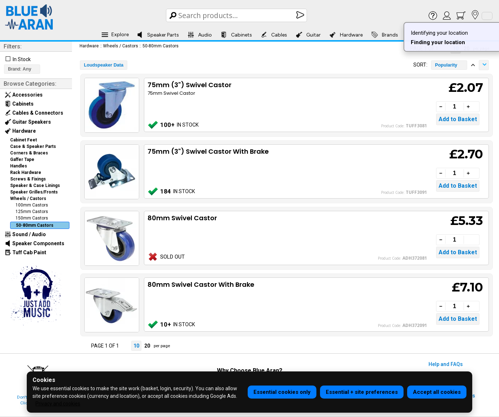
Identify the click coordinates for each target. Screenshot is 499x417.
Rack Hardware (25, 172)
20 (147, 346)
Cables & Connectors (34, 113)
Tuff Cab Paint (25, 252)
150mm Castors (32, 218)
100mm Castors (32, 205)
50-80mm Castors (35, 225)
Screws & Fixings (28, 179)
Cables (274, 34)
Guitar (308, 34)
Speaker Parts (158, 34)
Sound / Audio (25, 234)
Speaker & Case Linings (35, 185)
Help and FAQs (445, 364)
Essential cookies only (282, 392)
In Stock (22, 59)
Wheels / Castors (28, 198)
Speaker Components (34, 243)
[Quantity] (454, 107)
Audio (200, 34)
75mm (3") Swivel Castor (189, 84)
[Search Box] (237, 15)
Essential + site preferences (362, 392)
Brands (384, 34)
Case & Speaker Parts (33, 146)
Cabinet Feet (23, 139)
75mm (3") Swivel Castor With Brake (208, 151)
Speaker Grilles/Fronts (34, 192)
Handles (18, 166)
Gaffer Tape (22, 159)
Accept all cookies (437, 392)
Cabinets (236, 34)
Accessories (24, 95)
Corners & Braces (29, 153)
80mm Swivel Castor (182, 217)
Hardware (346, 34)
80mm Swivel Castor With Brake (201, 284)
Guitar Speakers (28, 122)
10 (136, 346)
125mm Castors (32, 211)
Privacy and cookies (57, 404)
